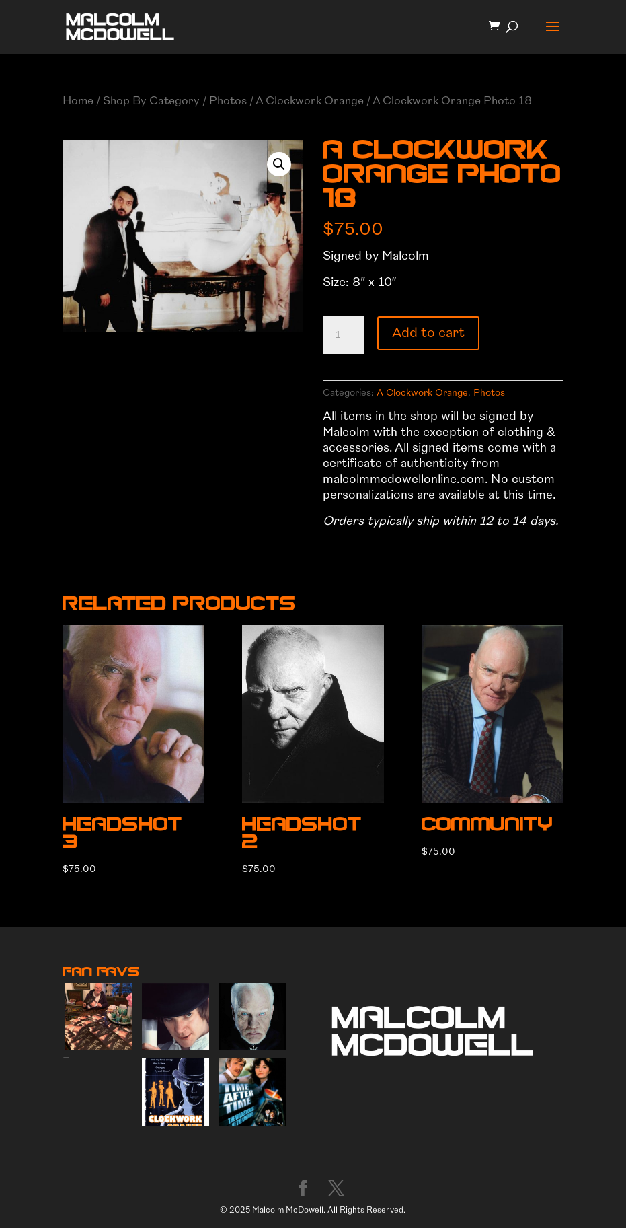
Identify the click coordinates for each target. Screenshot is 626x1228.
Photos (228, 101)
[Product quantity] (343, 335)
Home (78, 101)
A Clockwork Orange (310, 101)
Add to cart (428, 332)
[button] (279, 164)
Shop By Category (151, 101)
